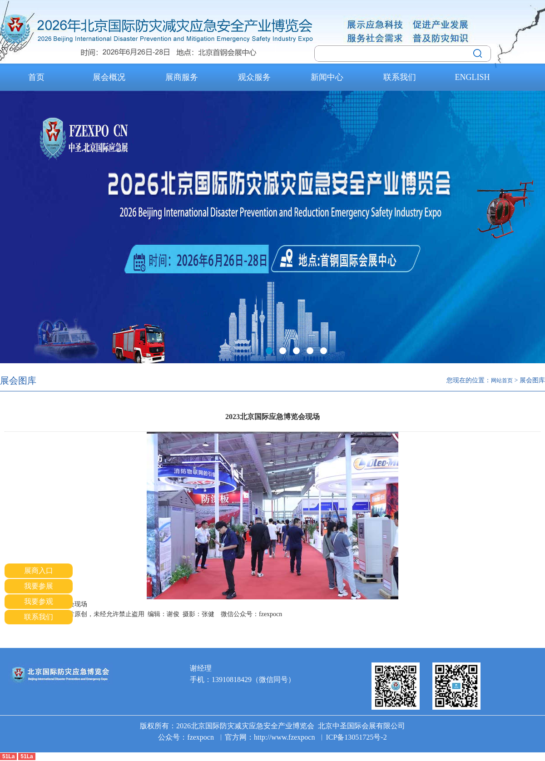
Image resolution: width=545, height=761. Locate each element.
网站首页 (502, 380)
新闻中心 (327, 77)
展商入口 (38, 570)
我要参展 (38, 586)
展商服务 (181, 77)
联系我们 (399, 77)
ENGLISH (472, 77)
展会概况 (109, 77)
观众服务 (254, 77)
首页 (36, 77)
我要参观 (38, 601)
